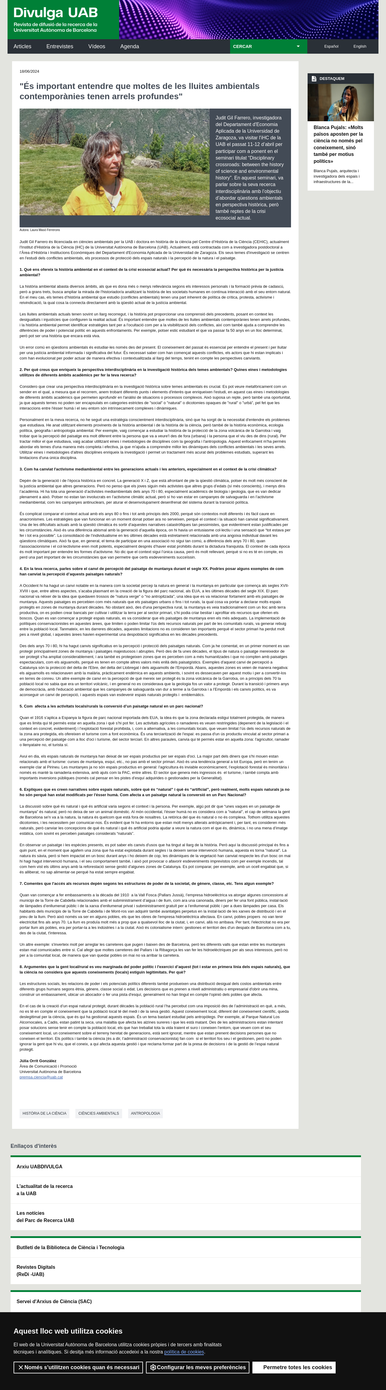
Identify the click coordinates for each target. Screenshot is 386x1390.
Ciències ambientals (98, 1113)
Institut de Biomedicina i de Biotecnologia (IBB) (336, 1231)
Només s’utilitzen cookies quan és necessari (78, 1367)
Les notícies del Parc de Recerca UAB (45, 1217)
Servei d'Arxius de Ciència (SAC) (183, 1170)
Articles (22, 46)
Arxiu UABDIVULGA (39, 1166)
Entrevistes (59, 46)
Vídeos (96, 46)
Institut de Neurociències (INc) (337, 1170)
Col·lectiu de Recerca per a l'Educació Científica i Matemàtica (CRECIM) (264, 1201)
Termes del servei (133, 1303)
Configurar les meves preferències (198, 1367)
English (359, 46)
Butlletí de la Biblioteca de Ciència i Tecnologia (116, 1170)
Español (331, 46)
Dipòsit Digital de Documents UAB (182, 1197)
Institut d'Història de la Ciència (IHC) (261, 1170)
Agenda (129, 46)
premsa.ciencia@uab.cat (41, 1077)
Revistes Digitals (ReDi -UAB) (109, 1197)
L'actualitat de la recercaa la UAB (45, 1190)
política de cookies (184, 1351)
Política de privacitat (91, 1303)
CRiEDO (245, 1227)
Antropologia (145, 1113)
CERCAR (242, 46)
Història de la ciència (44, 1113)
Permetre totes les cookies (294, 1367)
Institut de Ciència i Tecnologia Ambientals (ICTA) (334, 1201)
